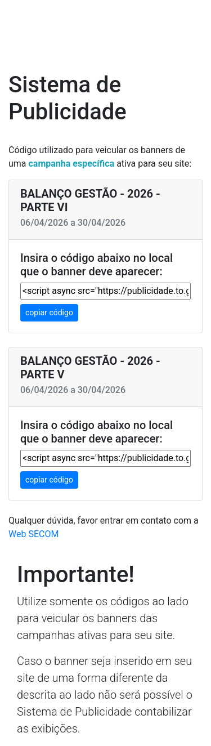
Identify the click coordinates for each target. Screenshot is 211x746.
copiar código (49, 312)
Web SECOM (33, 534)
